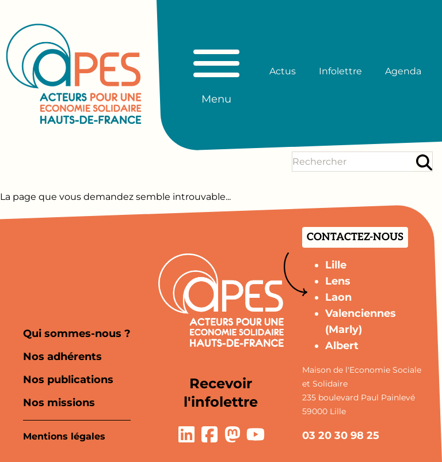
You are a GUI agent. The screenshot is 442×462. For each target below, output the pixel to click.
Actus (282, 71)
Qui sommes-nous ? (77, 333)
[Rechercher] (424, 162)
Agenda (403, 71)
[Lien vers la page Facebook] (209, 434)
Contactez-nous (355, 237)
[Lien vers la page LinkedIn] (186, 434)
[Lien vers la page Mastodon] (232, 434)
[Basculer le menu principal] (216, 71)
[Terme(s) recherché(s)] (353, 161)
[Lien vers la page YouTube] (255, 434)
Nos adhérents (62, 356)
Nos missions (59, 402)
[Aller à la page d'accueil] (73, 73)
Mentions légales (64, 436)
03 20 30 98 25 (340, 435)
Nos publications (68, 379)
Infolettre (340, 71)
